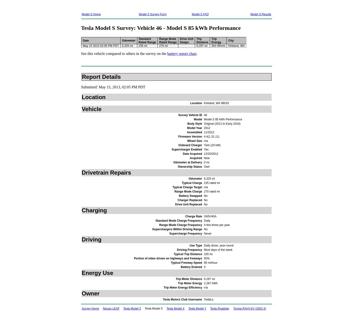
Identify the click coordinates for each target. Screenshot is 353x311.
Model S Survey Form (153, 14)
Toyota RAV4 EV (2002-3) (249, 308)
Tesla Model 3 (132, 308)
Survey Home (90, 308)
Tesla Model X (175, 308)
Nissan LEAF (111, 308)
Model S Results (260, 14)
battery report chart (182, 54)
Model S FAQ (200, 14)
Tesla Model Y (197, 308)
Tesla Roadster (219, 308)
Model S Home (91, 14)
